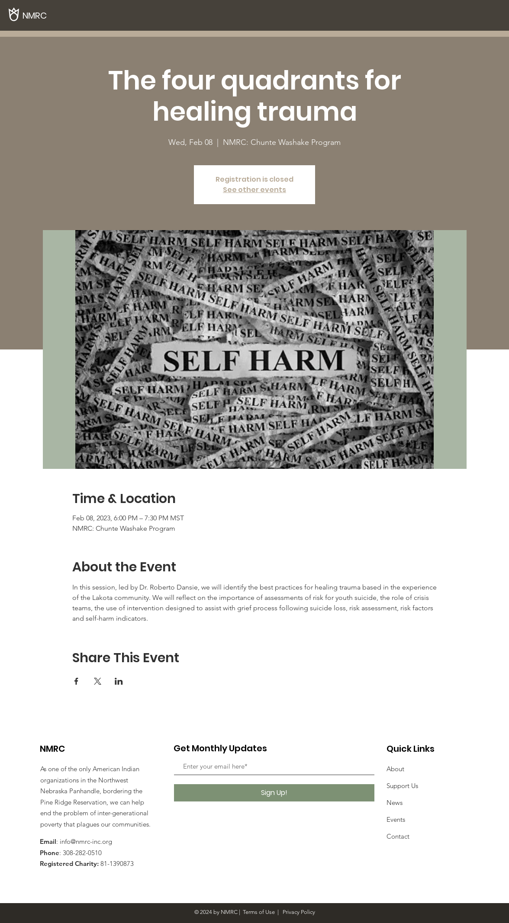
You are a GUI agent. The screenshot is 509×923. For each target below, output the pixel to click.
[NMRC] (52, 15)
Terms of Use (259, 912)
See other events (254, 190)
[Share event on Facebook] (76, 681)
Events (396, 819)
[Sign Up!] (274, 792)
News (395, 802)
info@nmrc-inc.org (86, 841)
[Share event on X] (97, 681)
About (395, 769)
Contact (398, 836)
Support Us (402, 786)
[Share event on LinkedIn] (119, 681)
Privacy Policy (298, 912)
